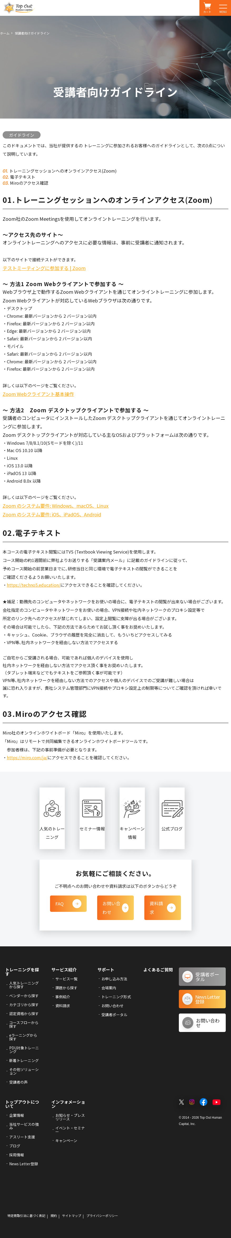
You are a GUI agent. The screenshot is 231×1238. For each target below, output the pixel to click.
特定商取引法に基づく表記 (26, 1215)
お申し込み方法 (114, 978)
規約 (54, 1215)
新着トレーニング (24, 1060)
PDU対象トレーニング (24, 1049)
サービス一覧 (66, 978)
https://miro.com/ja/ (27, 757)
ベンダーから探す (24, 995)
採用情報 (16, 1154)
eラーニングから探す (23, 1036)
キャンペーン (66, 1140)
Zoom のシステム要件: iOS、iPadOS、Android (52, 514)
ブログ (14, 1145)
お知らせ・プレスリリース (70, 1116)
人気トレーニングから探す (24, 984)
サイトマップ (71, 1215)
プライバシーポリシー (102, 1215)
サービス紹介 (64, 969)
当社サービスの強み (24, 1125)
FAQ (68, 903)
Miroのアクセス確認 (28, 183)
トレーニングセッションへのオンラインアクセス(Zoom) (62, 171)
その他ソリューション (24, 1070)
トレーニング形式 (116, 996)
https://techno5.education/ (33, 585)
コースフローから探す (23, 1024)
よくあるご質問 (158, 969)
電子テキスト (22, 177)
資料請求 (163, 903)
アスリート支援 (22, 1136)
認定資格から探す (24, 1013)
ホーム (4, 33)
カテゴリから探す (24, 1004)
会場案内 (108, 987)
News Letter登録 (23, 1163)
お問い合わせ (115, 907)
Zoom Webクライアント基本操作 (38, 393)
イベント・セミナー (70, 1129)
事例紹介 (62, 996)
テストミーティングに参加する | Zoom (44, 268)
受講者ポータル (114, 1014)
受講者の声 (18, 1081)
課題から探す (66, 987)
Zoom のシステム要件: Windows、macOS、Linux (56, 505)
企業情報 (16, 1115)
